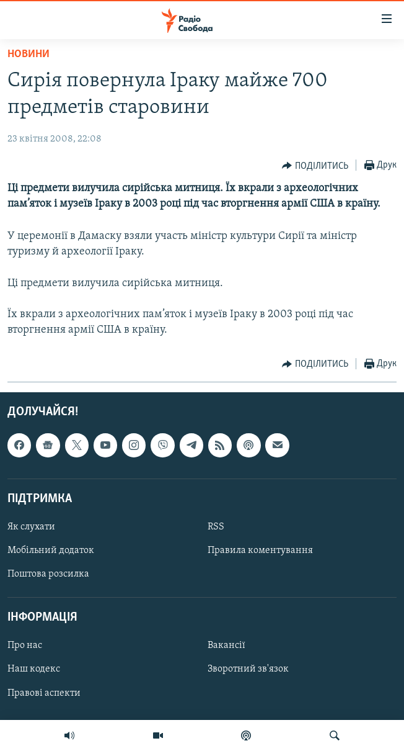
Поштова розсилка (48, 574)
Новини (28, 54)
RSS (216, 527)
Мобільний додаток (50, 550)
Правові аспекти (44, 693)
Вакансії (226, 645)
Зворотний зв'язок (248, 669)
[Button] (315, 166)
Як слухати (31, 527)
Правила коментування (260, 550)
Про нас (24, 645)
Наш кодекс (33, 669)
